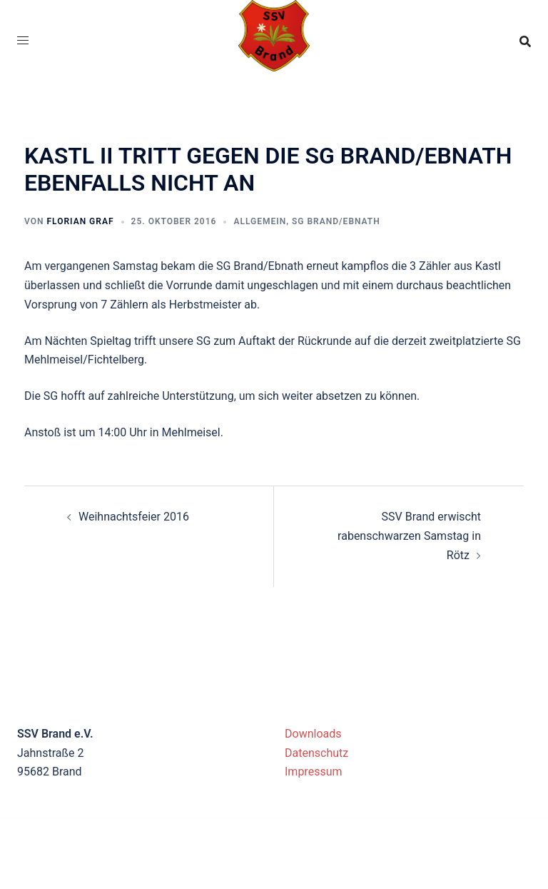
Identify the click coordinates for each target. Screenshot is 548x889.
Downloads (313, 733)
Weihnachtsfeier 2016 (133, 516)
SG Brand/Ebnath (336, 221)
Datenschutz (316, 753)
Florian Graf (79, 221)
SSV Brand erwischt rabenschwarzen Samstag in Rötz (409, 536)
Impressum (313, 771)
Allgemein (259, 221)
